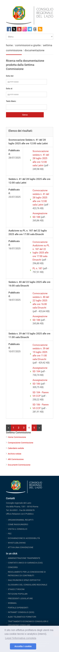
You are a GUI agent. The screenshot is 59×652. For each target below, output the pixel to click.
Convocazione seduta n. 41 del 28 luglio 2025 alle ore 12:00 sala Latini (41, 197)
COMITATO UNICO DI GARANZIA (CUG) (25, 563)
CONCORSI (13, 567)
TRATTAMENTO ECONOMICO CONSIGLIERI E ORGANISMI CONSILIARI (28, 623)
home (9, 45)
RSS (40, 29)
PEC (9, 533)
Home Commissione (17, 437)
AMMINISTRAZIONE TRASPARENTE (24, 558)
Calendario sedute (16, 448)
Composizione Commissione (20, 442)
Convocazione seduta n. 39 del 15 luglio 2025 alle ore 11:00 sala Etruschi (41, 352)
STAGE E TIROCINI (16, 589)
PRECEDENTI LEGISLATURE (20, 598)
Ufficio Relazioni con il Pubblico (20, 514)
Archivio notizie (14, 454)
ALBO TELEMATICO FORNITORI (22, 617)
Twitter (14, 29)
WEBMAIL (12, 603)
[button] (7, 646)
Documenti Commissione (19, 465)
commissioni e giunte (28, 45)
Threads (35, 29)
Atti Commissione (16, 459)
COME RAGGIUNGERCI (18, 524)
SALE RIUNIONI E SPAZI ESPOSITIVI (24, 580)
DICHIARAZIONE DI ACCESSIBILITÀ (24, 538)
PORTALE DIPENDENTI (18, 607)
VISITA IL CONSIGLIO (17, 529)
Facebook (9, 29)
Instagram (24, 29)
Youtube (19, 29)
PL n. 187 (37, 268)
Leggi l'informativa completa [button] (20, 638)
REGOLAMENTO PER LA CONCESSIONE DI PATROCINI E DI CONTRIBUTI (27, 574)
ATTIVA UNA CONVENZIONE (20, 547)
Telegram (30, 29)
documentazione (34, 50)
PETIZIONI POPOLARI (18, 594)
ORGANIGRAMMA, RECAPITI (21, 520)
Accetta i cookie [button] (23, 646)
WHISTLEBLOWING (17, 543)
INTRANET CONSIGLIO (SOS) (21, 612)
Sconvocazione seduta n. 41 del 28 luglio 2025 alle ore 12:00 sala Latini (41, 158)
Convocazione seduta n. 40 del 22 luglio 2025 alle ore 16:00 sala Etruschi (41, 300)
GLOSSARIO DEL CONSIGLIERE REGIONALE (27, 585)
